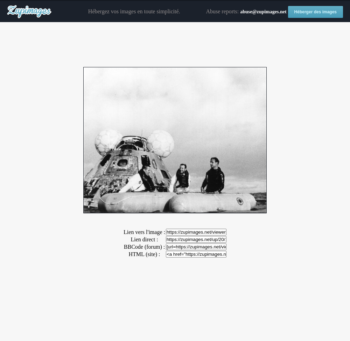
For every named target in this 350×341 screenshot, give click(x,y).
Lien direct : (144, 239)
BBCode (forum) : (144, 247)
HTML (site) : (144, 254)
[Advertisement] (175, 45)
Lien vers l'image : (144, 232)
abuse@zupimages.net (263, 11)
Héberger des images (315, 11)
